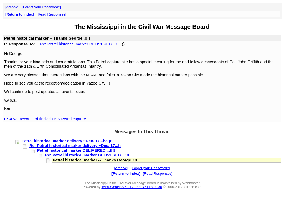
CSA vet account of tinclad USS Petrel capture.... (47, 119)
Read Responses (51, 14)
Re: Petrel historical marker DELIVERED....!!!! (80, 44)
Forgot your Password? (41, 7)
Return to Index (19, 14)
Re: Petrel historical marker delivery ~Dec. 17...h (75, 145)
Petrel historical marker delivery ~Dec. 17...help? (68, 141)
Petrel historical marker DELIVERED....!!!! (76, 150)
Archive (12, 7)
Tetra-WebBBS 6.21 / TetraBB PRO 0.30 (131, 187)
